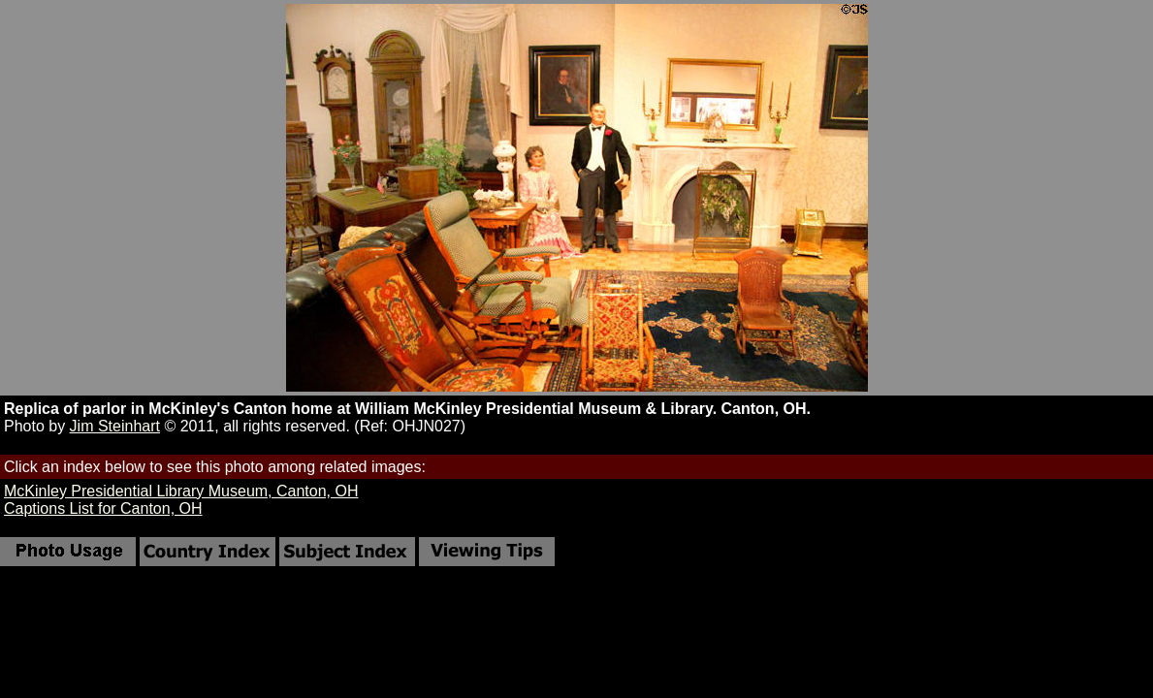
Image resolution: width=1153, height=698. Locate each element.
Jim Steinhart (115, 426)
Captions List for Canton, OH (103, 508)
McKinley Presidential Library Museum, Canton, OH (181, 491)
